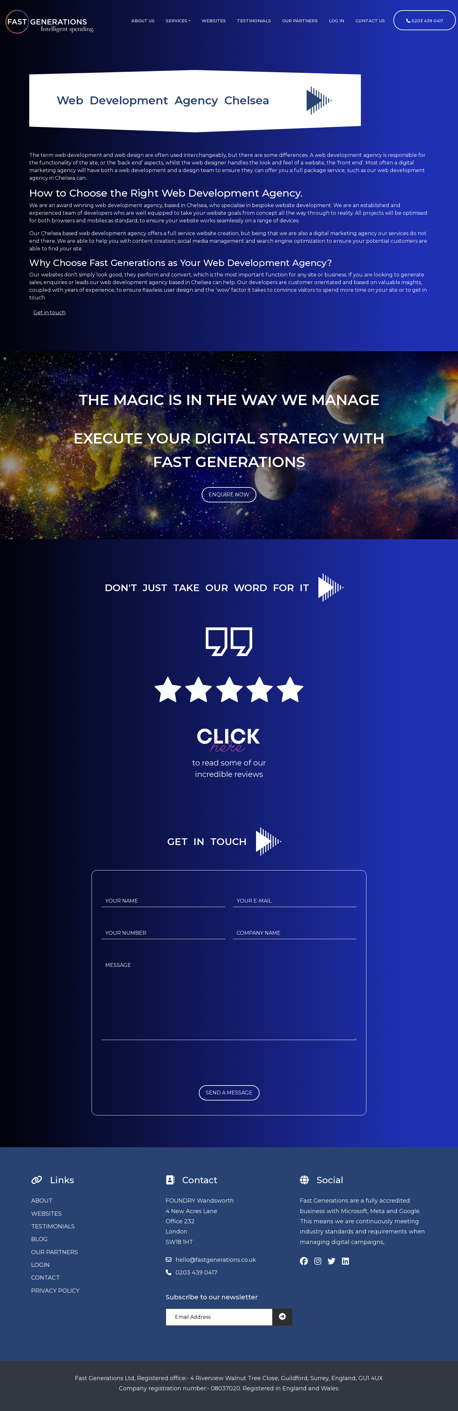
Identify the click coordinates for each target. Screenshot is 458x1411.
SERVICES (176, 20)
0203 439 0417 (424, 20)
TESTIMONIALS (254, 20)
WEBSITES (214, 20)
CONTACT (45, 1277)
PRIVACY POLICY (55, 1290)
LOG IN (336, 20)
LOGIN (40, 1264)
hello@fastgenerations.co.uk (216, 1259)
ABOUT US (143, 20)
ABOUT (41, 1200)
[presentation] (149, 1072)
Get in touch (49, 313)
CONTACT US (370, 20)
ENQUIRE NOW (229, 495)
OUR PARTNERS (300, 20)
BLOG (39, 1239)
